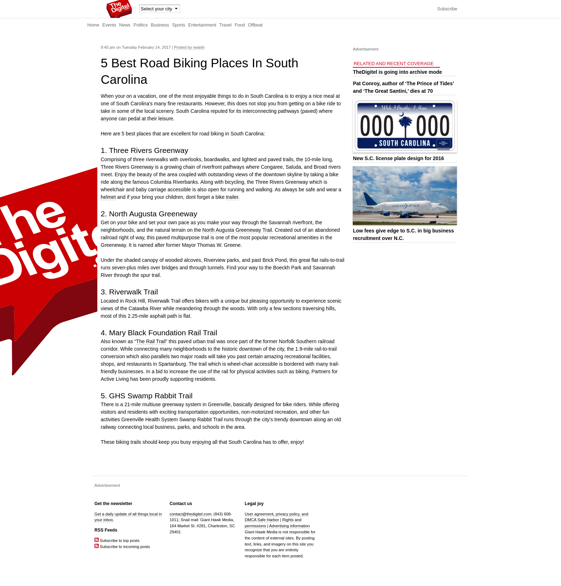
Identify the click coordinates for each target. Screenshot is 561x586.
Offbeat (255, 25)
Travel (225, 25)
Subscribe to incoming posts (122, 546)
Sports (178, 25)
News (125, 25)
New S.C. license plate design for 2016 (398, 158)
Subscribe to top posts (117, 540)
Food (240, 25)
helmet (108, 197)
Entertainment (202, 25)
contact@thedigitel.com (190, 514)
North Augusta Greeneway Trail (237, 230)
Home (93, 25)
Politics (140, 25)
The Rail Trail (150, 341)
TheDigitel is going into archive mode (397, 72)
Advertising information (289, 526)
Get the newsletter (113, 503)
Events (109, 25)
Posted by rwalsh (189, 47)
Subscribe (447, 8)
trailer (232, 197)
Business (160, 25)
